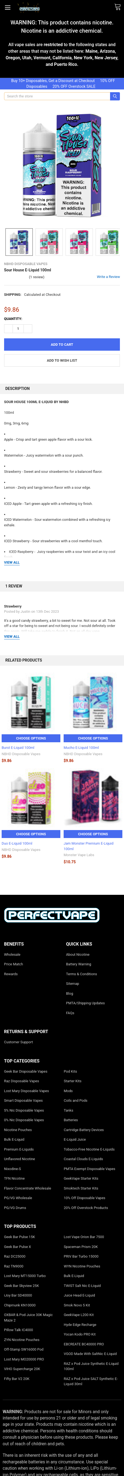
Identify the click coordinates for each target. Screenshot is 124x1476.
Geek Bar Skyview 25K (21, 1286)
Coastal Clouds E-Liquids (83, 1159)
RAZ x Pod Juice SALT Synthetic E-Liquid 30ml (91, 1381)
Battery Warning (78, 964)
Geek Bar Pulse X (17, 1247)
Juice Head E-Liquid (79, 1295)
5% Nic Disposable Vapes (24, 1110)
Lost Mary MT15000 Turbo (25, 1276)
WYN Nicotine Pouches (82, 1266)
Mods (68, 1091)
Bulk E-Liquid (14, 1139)
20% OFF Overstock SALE (73, 86)
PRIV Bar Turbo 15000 (81, 1256)
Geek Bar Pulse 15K (19, 1237)
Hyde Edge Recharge (80, 1325)
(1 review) (37, 277)
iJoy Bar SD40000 (18, 1295)
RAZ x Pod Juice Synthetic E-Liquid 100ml (91, 1366)
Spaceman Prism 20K (81, 1247)
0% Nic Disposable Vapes (24, 1120)
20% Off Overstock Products (86, 1208)
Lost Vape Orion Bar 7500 (84, 1237)
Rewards (11, 974)
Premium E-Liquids (19, 1149)
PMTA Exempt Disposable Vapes (90, 1169)
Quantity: (13, 319)
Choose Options (31, 738)
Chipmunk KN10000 (20, 1305)
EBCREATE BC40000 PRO (84, 1344)
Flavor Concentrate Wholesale (27, 1188)
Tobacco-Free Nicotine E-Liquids (89, 1149)
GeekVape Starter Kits (81, 1178)
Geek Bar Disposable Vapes (26, 1071)
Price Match (13, 964)
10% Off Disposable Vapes (84, 1198)
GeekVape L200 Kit (79, 1315)
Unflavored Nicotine (19, 1159)
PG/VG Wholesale (18, 1198)
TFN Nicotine (14, 1178)
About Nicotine (78, 954)
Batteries (71, 1120)
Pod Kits (70, 1071)
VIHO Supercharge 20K (22, 1369)
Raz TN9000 (13, 1266)
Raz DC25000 (14, 1256)
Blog (69, 993)
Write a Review (108, 277)
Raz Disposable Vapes (21, 1081)
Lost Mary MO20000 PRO (24, 1359)
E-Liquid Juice (75, 1139)
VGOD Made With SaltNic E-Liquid (90, 1354)
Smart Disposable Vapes (23, 1100)
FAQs (70, 1013)
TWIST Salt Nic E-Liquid (82, 1286)
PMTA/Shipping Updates (85, 1003)
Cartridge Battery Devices (84, 1130)
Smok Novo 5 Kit (77, 1305)
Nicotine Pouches (18, 1130)
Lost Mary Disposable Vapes (26, 1091)
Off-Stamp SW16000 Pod (23, 1349)
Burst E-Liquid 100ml (18, 748)
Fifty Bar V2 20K (16, 1379)
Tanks (68, 1110)
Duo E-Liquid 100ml (17, 843)
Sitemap (72, 984)
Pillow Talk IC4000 (18, 1330)
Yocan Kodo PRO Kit (80, 1334)
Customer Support (18, 1042)
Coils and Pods (76, 1100)
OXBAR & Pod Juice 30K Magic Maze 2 (28, 1317)
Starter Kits (73, 1081)
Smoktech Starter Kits (81, 1188)
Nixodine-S (12, 1169)
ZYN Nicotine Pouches (22, 1340)
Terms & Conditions (81, 974)
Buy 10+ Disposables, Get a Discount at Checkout (53, 80)
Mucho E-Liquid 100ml (81, 748)
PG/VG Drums (15, 1208)
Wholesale (12, 954)
